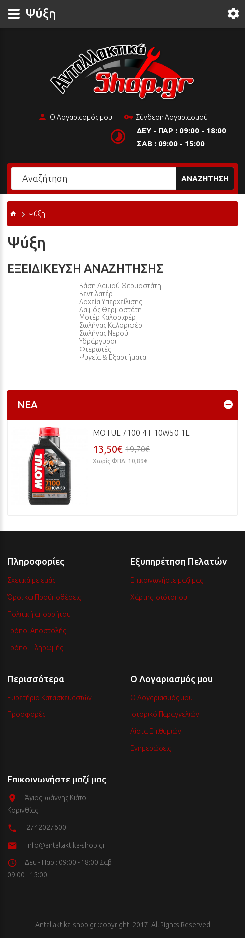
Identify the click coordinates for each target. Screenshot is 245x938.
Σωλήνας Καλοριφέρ (110, 325)
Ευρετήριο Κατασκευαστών (49, 698)
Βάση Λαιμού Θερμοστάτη (120, 286)
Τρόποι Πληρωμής (35, 648)
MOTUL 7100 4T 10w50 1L (141, 432)
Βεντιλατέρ (96, 294)
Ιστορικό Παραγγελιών (164, 714)
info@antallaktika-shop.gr (65, 845)
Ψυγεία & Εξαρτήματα (112, 357)
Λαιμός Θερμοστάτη (110, 309)
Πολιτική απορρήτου (39, 614)
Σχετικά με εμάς (31, 580)
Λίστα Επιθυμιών (155, 731)
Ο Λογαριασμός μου (75, 117)
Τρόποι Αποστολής (36, 631)
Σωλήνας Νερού (103, 333)
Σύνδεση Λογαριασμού (166, 117)
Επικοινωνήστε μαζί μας (166, 580)
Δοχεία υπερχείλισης (110, 302)
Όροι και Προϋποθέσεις (44, 597)
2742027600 (46, 827)
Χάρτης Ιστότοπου (158, 597)
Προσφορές (26, 714)
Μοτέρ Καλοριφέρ (107, 317)
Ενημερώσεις (150, 748)
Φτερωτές (95, 349)
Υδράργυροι (97, 341)
